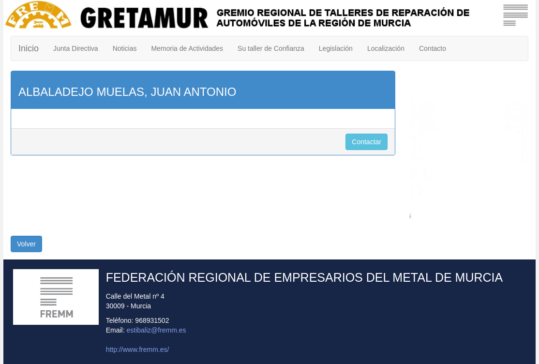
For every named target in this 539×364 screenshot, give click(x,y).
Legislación (336, 48)
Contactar (366, 142)
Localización (385, 48)
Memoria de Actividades (187, 48)
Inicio (28, 48)
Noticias (125, 48)
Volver (26, 244)
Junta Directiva (75, 48)
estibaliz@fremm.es (156, 330)
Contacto (432, 48)
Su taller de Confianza (271, 48)
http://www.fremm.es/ (137, 349)
